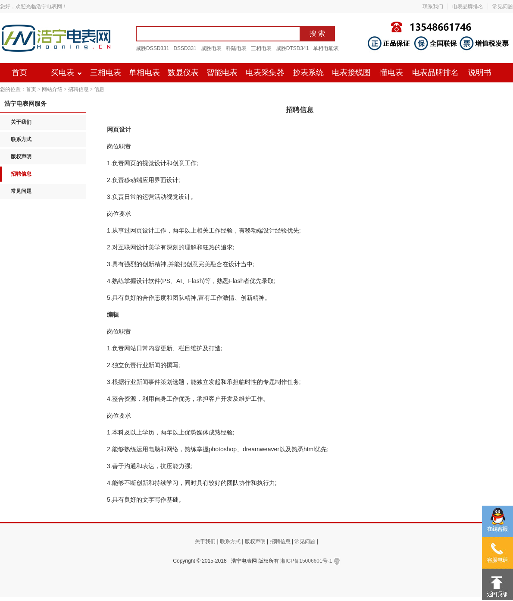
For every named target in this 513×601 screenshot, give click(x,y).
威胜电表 (211, 48)
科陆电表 (236, 48)
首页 (19, 72)
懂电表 (391, 72)
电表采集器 (265, 72)
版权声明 (21, 157)
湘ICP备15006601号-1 (306, 561)
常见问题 (502, 6)
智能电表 (222, 72)
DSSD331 (184, 48)
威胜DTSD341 (292, 48)
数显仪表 (183, 72)
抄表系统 (308, 72)
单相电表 (144, 72)
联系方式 (21, 139)
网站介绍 (52, 89)
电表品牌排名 (467, 6)
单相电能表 (326, 48)
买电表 (62, 72)
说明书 (479, 72)
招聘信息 (78, 89)
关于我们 (21, 122)
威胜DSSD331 (152, 48)
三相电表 (261, 48)
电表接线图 (351, 72)
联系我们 (432, 6)
